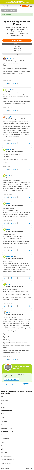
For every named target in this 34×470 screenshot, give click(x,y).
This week (17, 50)
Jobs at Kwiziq (5, 438)
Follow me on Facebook (7, 459)
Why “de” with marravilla (17, 294)
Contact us (4, 446)
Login (2, 417)
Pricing (3, 407)
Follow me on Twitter (6, 463)
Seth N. (8, 90)
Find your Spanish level (11, 379)
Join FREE (25, 5)
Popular (17, 46)
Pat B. (8, 176)
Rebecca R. (10, 256)
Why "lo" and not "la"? (17, 266)
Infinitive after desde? (17, 212)
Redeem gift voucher (6, 428)
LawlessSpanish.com (6, 456)
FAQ (2, 435)
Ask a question (17, 40)
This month (17, 48)
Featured (17, 44)
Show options (17, 54)
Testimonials (4, 403)
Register (3, 414)
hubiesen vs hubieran (17, 239)
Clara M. (9, 59)
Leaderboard (4, 400)
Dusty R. (9, 312)
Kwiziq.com (4, 452)
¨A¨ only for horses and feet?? (17, 158)
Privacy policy (5, 468)
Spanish (4, 10)
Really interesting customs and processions (17, 129)
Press (2, 442)
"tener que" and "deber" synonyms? (17, 99)
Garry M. (9, 117)
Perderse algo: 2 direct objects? (17, 185)
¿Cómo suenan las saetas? (17, 70)
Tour (2, 396)
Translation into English (17, 335)
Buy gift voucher (5, 425)
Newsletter (4, 421)
